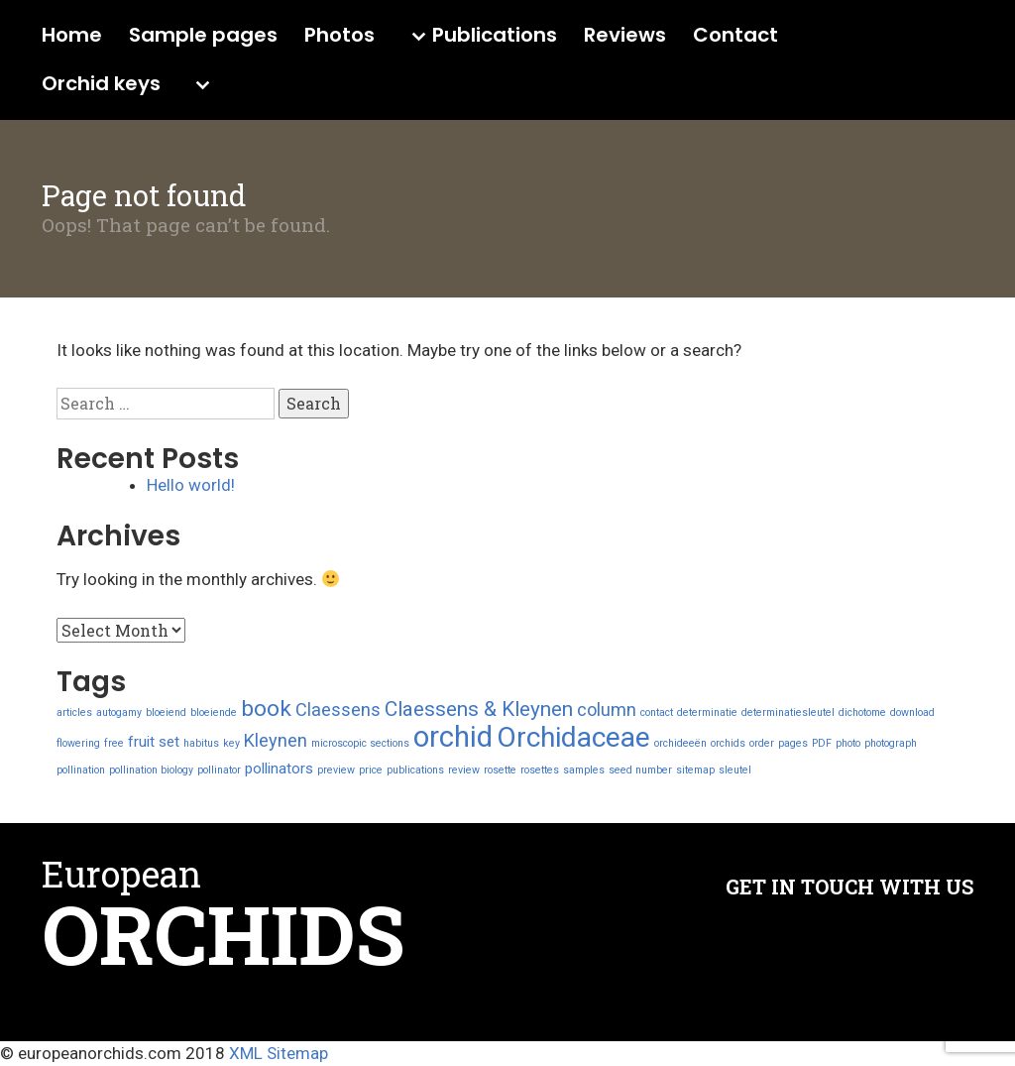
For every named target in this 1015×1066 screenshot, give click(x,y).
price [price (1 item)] (371, 770)
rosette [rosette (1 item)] (500, 770)
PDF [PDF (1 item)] (822, 743)
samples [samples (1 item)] (584, 770)
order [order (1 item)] (761, 743)
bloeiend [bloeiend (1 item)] (166, 712)
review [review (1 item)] (464, 770)
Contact (735, 36)
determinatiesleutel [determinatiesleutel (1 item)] (788, 712)
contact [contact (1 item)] (656, 712)
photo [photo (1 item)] (848, 743)
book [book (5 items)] (266, 708)
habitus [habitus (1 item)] (201, 743)
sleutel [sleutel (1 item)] (735, 770)
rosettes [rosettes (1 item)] (539, 770)
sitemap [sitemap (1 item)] (695, 770)
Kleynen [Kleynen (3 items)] (275, 740)
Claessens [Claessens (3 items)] (338, 709)
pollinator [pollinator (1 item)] (219, 770)
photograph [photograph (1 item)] (890, 743)
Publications (494, 36)
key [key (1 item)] (231, 743)
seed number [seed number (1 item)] (640, 770)
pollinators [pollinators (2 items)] (279, 768)
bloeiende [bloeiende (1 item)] (213, 712)
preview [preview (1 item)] (336, 770)
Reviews (625, 36)
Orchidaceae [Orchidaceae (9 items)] (573, 737)
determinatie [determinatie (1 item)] (707, 712)
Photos (339, 36)
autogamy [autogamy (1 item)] (119, 712)
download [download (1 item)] (912, 712)
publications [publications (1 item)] (415, 770)
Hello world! (191, 485)
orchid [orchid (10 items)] (453, 737)
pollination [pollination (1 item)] (80, 770)
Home (72, 36)
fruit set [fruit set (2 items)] (153, 742)
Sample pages (203, 36)
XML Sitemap (278, 1053)
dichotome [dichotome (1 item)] (862, 712)
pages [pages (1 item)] (793, 743)
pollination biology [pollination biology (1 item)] (151, 770)
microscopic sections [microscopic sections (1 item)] (360, 743)
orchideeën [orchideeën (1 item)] (680, 743)
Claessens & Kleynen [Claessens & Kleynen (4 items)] (479, 709)
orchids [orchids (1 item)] (728, 743)
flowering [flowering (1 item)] (78, 743)
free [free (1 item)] (114, 743)
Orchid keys (101, 84)
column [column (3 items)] (606, 709)
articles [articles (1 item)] (74, 712)
